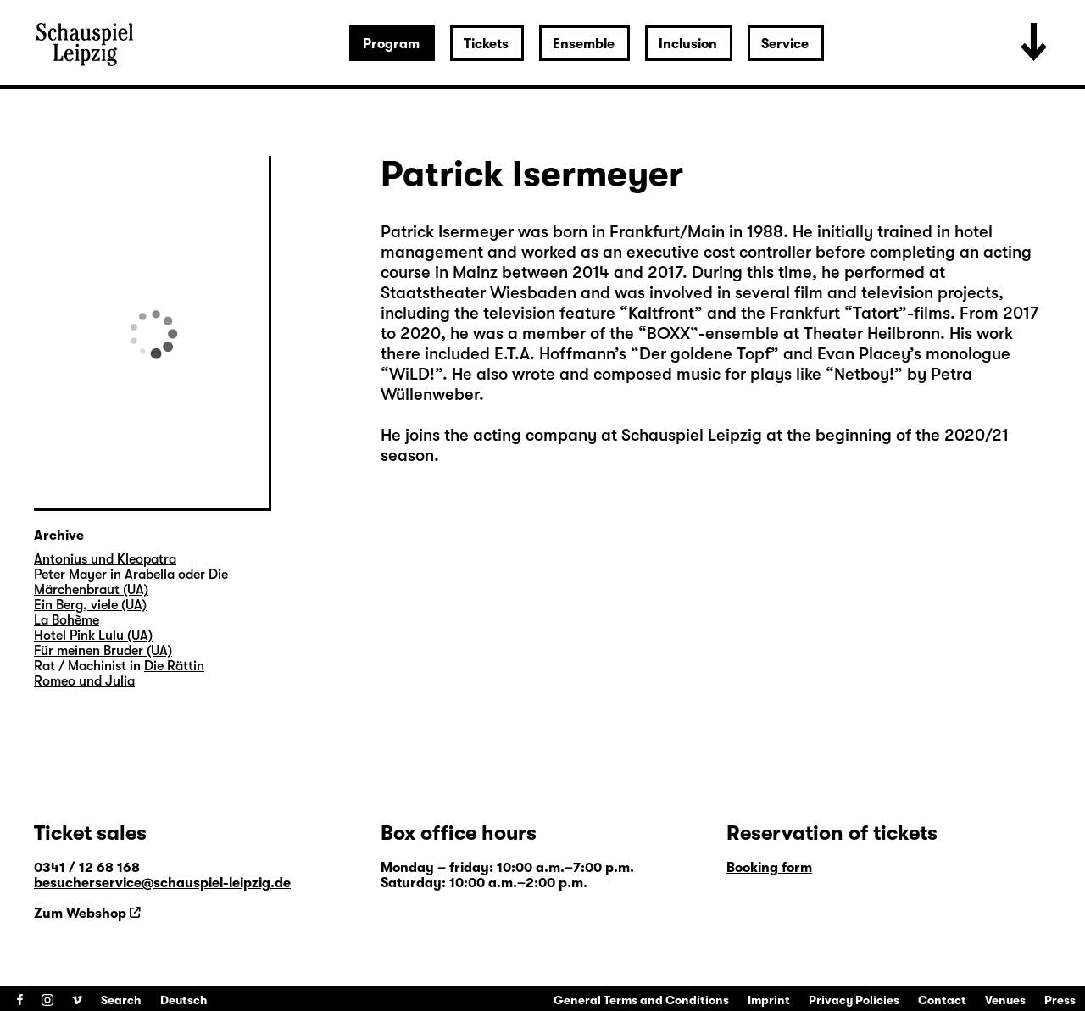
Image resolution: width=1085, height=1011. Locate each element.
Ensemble (584, 44)
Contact (942, 1000)
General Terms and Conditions (641, 1000)
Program (391, 44)
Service (785, 44)
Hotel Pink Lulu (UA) (93, 635)
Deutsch (184, 1000)
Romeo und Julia (84, 681)
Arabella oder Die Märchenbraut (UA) (131, 582)
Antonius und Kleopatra (105, 559)
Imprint (769, 1000)
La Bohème (66, 620)
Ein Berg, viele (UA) (90, 605)
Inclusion (688, 44)
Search (121, 1000)
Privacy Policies (854, 1000)
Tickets (486, 44)
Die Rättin (174, 666)
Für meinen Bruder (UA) (103, 650)
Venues (1005, 1000)
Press (1060, 1000)
